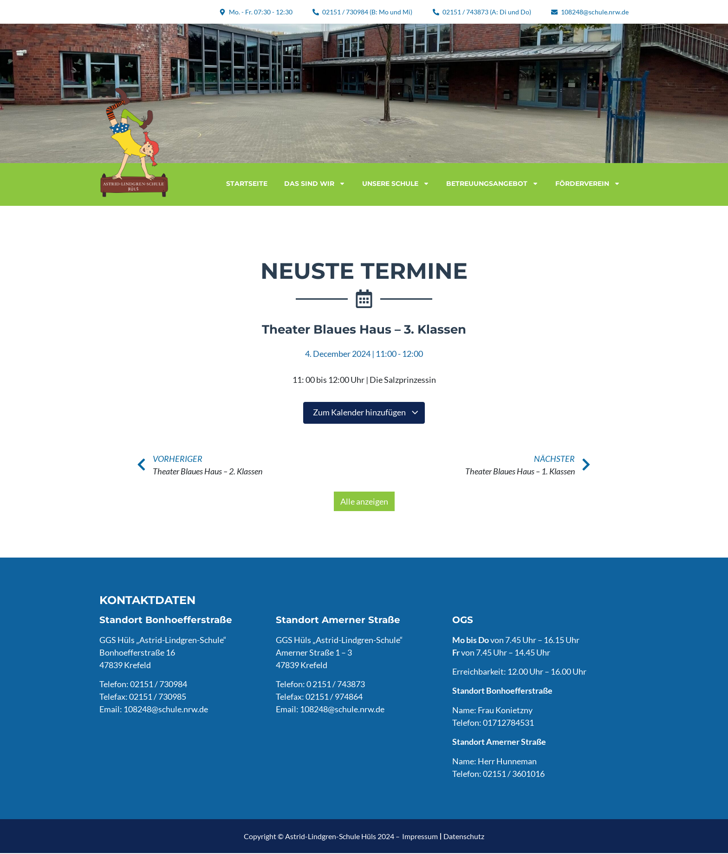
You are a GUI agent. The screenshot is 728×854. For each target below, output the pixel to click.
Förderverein (587, 183)
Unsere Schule (395, 183)
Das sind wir (314, 183)
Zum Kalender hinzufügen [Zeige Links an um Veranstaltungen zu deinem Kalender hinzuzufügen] (366, 412)
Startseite (246, 183)
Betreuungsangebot (492, 183)
